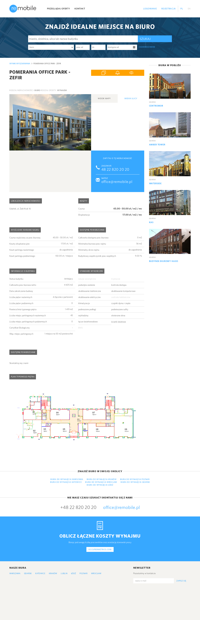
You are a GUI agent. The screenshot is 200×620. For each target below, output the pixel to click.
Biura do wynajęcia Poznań (135, 479)
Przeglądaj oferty (58, 8)
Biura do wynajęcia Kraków (102, 479)
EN (189, 8)
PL (181, 8)
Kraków (53, 573)
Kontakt (80, 8)
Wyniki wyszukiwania (19, 63)
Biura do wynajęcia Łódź (100, 485)
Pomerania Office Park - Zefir (47, 63)
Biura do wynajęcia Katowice (66, 482)
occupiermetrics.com (100, 549)
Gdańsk (28, 573)
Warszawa (14, 573)
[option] (50, 122)
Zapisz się (181, 581)
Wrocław (96, 573)
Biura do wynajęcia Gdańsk (135, 482)
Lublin (64, 573)
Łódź (73, 573)
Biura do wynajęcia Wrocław (101, 482)
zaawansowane (147, 47)
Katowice (40, 573)
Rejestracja (168, 8)
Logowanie (150, 8)
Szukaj (145, 39)
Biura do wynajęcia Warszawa (66, 479)
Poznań (83, 573)
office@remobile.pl (116, 181)
